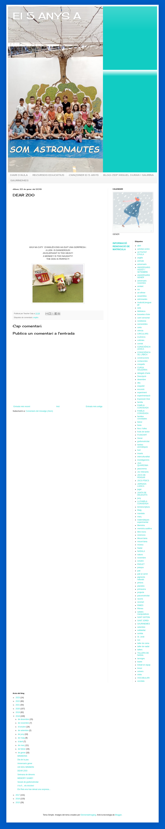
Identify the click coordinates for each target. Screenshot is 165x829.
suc (138, 640)
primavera (141, 589)
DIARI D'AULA (19, 175)
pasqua (140, 567)
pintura (140, 583)
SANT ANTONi (143, 617)
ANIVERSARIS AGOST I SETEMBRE (143, 269)
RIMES (140, 605)
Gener (140, 438)
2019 (18, 712)
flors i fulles (142, 428)
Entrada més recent (21, 406)
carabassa (141, 321)
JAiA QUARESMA (142, 464)
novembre (141, 558)
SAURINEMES (19, 180)
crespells (141, 364)
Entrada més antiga (94, 406)
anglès (35, 317)
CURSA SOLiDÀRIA (142, 368)
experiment (142, 392)
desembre (141, 379)
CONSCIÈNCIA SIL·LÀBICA (144, 353)
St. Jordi (140, 637)
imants (140, 453)
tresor (139, 668)
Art (138, 289)
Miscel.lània (142, 538)
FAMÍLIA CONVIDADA (143, 406)
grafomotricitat (143, 441)
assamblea (142, 296)
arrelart (140, 286)
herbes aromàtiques (142, 446)
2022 (18, 701)
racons (140, 599)
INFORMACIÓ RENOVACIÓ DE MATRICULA (121, 246)
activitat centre (143, 249)
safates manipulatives (143, 613)
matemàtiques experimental (143, 521)
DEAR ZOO (22, 771)
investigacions (143, 460)
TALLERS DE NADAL (143, 654)
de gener (22, 753)
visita (139, 674)
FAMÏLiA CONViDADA (142, 412)
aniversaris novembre (142, 282)
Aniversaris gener (24, 763)
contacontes (142, 361)
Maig (139, 510)
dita (138, 383)
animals (140, 261)
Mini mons (141, 532)
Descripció (141, 376)
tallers (139, 650)
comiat (140, 344)
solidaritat (141, 630)
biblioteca (141, 311)
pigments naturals (141, 578)
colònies (140, 340)
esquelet (141, 386)
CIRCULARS (142, 334)
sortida (140, 633)
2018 (18, 716)
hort (139, 450)
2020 (18, 709)
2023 (18, 697)
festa (139, 425)
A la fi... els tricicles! (25, 786)
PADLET (141, 564)
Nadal (139, 548)
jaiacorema (142, 469)
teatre (139, 662)
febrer (139, 422)
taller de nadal (143, 646)
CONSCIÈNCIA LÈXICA (144, 348)
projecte (140, 592)
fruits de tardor (143, 432)
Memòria (141, 525)
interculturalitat (143, 457)
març (139, 517)
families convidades (142, 417)
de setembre (23, 730)
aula (139, 308)
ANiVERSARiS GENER (143, 276)
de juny (21, 734)
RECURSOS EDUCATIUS (48, 175)
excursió (141, 389)
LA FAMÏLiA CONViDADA (142, 502)
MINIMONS (22, 756)
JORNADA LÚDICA (141, 485)
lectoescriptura (143, 507)
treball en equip (143, 665)
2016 (18, 799)
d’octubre (22, 727)
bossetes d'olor (143, 314)
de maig (21, 738)
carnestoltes (142, 324)
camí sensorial (143, 318)
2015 (18, 802)
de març (21, 745)
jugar (139, 489)
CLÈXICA (141, 337)
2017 (18, 795)
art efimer (141, 293)
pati (138, 571)
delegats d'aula (143, 373)
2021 (18, 705)
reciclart (140, 602)
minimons (141, 535)
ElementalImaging (88, 815)
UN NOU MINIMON (25, 767)
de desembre (24, 719)
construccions (143, 358)
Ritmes (140, 608)
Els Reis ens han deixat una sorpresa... (34, 789)
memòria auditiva (144, 528)
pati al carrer (142, 574)
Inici (58, 406)
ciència (140, 331)
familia (140, 402)
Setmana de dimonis (26, 774)
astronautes (142, 299)
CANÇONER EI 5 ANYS (84, 175)
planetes (141, 586)
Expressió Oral (143, 399)
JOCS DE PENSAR (141, 476)
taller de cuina (143, 643)
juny (139, 498)
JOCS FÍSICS (143, 480)
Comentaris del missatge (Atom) (39, 411)
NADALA (141, 551)
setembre (141, 627)
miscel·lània (142, 541)
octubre (140, 561)
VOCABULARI (143, 678)
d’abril (20, 741)
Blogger (118, 815)
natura (140, 554)
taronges (141, 658)
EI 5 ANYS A (47, 16)
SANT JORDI (143, 620)
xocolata (141, 681)
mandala (141, 513)
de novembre (24, 723)
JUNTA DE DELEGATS (142, 494)
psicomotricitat (143, 596)
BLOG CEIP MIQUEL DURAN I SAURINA (128, 175)
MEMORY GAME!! (25, 778)
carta (139, 327)
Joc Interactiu (143, 472)
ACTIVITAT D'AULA (142, 253)
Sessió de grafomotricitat (27, 782)
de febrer (22, 749)
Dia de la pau (23, 760)
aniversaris (142, 264)
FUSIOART (142, 435)
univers (140, 671)
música (140, 545)
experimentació (143, 396)
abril (139, 246)
